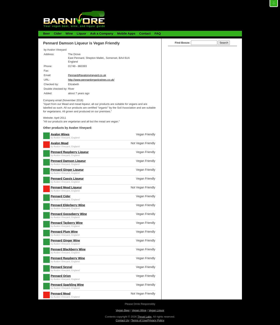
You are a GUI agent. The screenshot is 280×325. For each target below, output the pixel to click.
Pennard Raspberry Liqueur (70, 152)
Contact (145, 33)
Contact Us (122, 320)
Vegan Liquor (156, 310)
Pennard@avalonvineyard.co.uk (87, 75)
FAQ (158, 33)
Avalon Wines (60, 134)
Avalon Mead (60, 143)
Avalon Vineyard (62, 137)
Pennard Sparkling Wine (67, 284)
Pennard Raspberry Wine (68, 258)
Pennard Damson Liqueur (68, 160)
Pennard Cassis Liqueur (67, 178)
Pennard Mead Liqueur (66, 187)
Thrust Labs (144, 316)
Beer (46, 33)
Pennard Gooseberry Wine (69, 214)
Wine (69, 33)
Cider (58, 33)
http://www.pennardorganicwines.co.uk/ (91, 79)
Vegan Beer (123, 310)
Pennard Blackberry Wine (68, 249)
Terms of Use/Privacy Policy (147, 320)
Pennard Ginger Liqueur (67, 169)
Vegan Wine (139, 310)
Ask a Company (101, 33)
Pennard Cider (61, 196)
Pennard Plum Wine (64, 231)
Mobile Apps (126, 33)
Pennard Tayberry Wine (67, 222)
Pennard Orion (61, 275)
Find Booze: (182, 42)
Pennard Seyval (61, 267)
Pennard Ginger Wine (65, 240)
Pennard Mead (61, 293)
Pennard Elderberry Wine (68, 205)
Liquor (81, 33)
